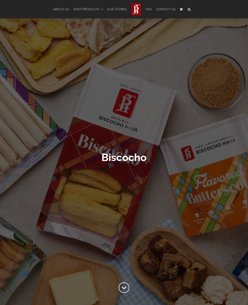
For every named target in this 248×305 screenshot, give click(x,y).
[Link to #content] (124, 287)
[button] (189, 9)
